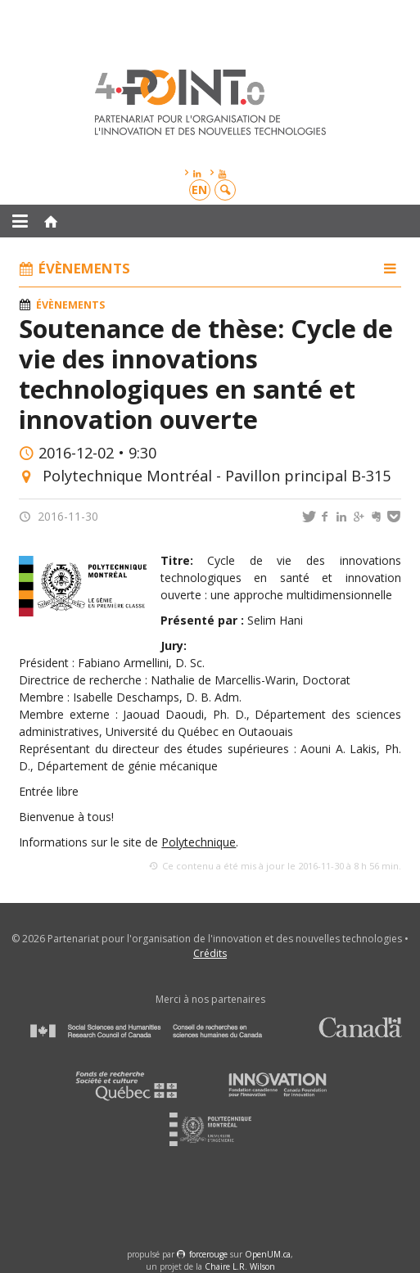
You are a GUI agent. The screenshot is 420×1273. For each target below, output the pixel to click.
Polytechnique (198, 842)
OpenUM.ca (268, 1254)
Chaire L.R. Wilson (240, 1266)
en (199, 189)
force (208, 1254)
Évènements (70, 305)
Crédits (210, 953)
